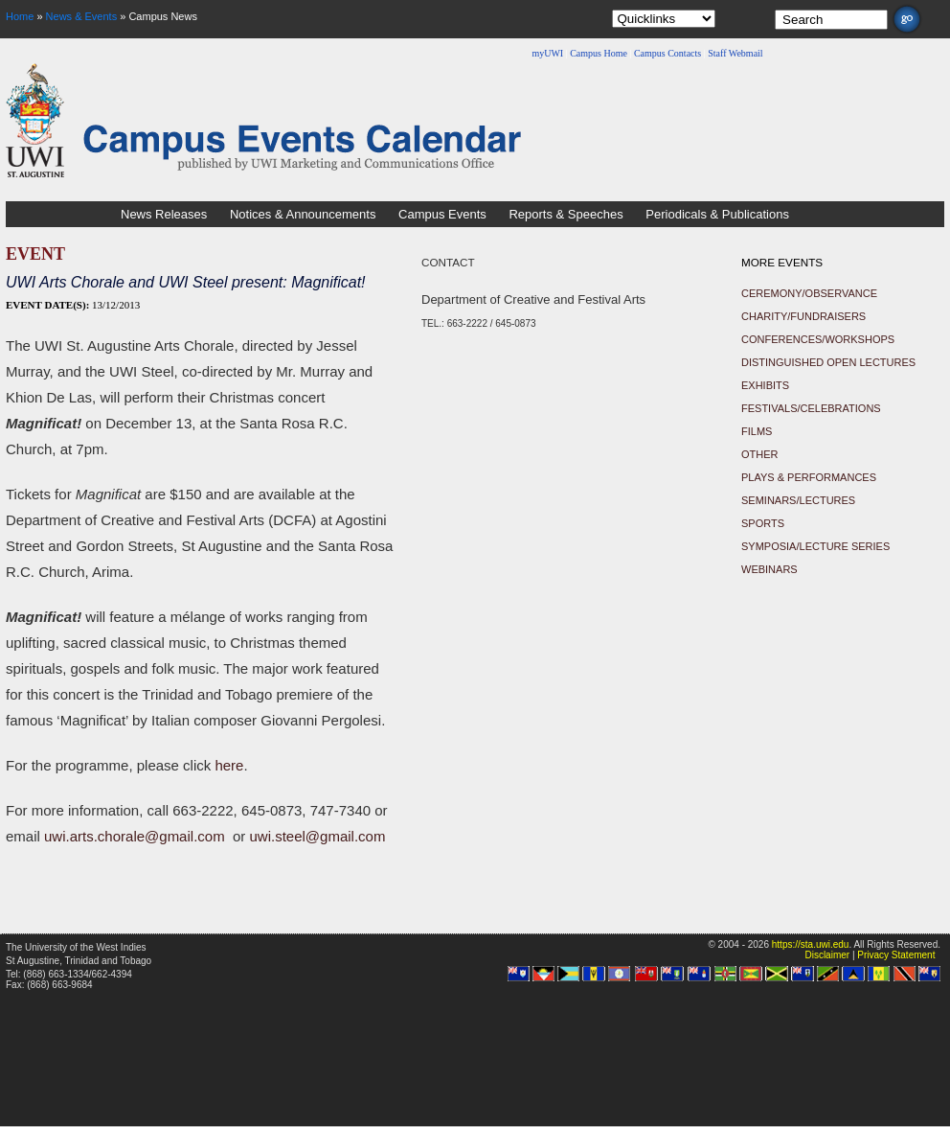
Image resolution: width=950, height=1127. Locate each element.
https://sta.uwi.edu (810, 944)
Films (756, 431)
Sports (762, 523)
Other (760, 454)
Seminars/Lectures (798, 500)
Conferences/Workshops (817, 339)
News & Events (82, 16)
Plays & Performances (808, 477)
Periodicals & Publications (717, 214)
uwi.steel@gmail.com (317, 836)
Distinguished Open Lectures (828, 362)
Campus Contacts (667, 53)
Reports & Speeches (565, 214)
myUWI (547, 53)
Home (20, 16)
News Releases (164, 214)
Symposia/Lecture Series (815, 546)
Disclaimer (826, 955)
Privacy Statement (896, 955)
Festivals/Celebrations (811, 408)
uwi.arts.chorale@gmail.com (134, 836)
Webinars (769, 569)
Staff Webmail (735, 53)
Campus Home (598, 53)
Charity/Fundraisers (803, 316)
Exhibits (765, 385)
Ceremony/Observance (809, 293)
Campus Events (442, 214)
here (229, 765)
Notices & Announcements (302, 214)
